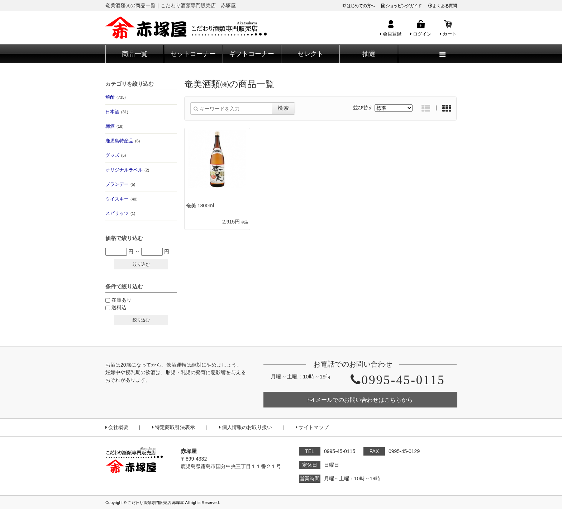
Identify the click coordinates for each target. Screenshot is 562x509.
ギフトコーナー (251, 53)
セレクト (310, 53)
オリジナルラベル (127, 170)
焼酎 (115, 97)
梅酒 (114, 126)
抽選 (368, 53)
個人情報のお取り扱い (245, 427)
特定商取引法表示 (173, 427)
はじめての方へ (361, 5)
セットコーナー (193, 53)
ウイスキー (121, 199)
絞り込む (141, 264)
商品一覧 (135, 53)
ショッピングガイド (401, 5)
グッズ (115, 155)
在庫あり (121, 300)
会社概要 (116, 427)
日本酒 (116, 111)
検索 (283, 108)
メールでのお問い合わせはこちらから (360, 400)
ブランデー (120, 184)
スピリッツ (120, 213)
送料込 (119, 307)
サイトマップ (312, 427)
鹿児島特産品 (122, 140)
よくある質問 (442, 5)
